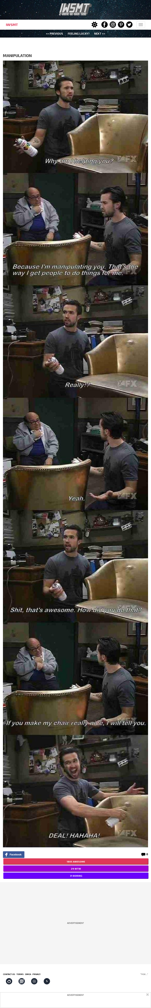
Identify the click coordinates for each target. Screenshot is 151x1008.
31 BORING (76, 875)
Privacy (36, 974)
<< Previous (54, 33)
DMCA (28, 974)
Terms (20, 974)
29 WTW (76, 868)
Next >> (99, 33)
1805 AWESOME (76, 861)
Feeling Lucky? (79, 33)
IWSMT (12, 24)
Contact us (9, 974)
